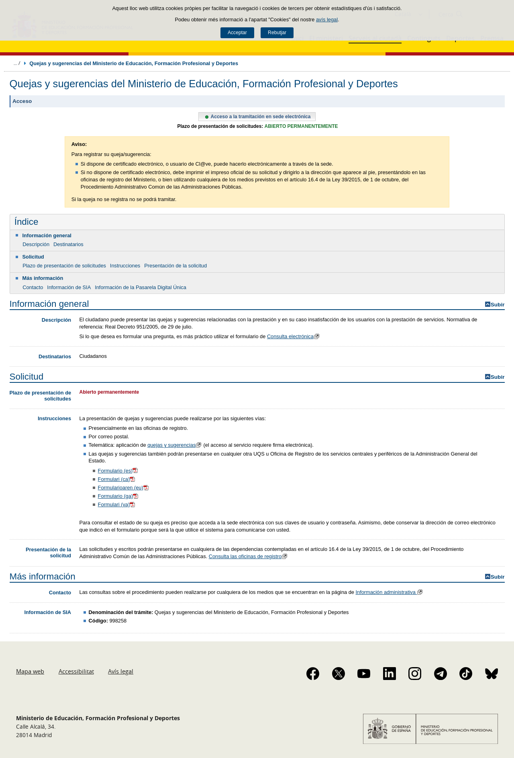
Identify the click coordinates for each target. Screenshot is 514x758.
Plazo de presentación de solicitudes (64, 266)
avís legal (327, 19)
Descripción (35, 244)
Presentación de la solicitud (175, 266)
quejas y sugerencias (175, 445)
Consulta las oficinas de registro (249, 556)
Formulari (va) (117, 504)
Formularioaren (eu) (124, 488)
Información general (46, 235)
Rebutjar (277, 32)
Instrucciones (125, 266)
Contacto (32, 287)
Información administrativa (389, 592)
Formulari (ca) (117, 479)
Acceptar (237, 32)
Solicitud (33, 257)
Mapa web (30, 671)
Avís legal (120, 671)
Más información (42, 278)
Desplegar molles (17, 63)
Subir (498, 305)
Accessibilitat (76, 671)
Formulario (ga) (119, 496)
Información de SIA (69, 287)
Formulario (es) (118, 471)
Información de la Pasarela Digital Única (140, 287)
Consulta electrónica (294, 336)
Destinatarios (68, 244)
